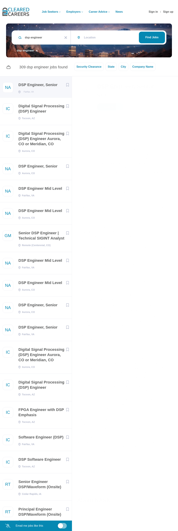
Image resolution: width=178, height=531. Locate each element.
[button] (170, 107)
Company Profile (89, 515)
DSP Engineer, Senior (38, 85)
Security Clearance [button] (89, 66)
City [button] (123, 66)
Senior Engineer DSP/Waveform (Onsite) (39, 485)
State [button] (111, 66)
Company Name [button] (142, 66)
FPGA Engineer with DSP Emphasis (41, 413)
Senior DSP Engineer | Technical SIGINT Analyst (41, 236)
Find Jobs (152, 37)
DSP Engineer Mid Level (40, 189)
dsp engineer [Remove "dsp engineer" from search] (25, 50)
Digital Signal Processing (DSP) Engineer (41, 109)
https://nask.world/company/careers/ (99, 381)
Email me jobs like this (29, 525)
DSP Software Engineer (39, 460)
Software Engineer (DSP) (40, 438)
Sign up (168, 11)
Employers (73, 11)
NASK (102, 95)
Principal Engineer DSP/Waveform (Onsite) (39, 513)
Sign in (153, 11)
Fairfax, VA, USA (87, 123)
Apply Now (110, 107)
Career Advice (98, 11)
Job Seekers (50, 11)
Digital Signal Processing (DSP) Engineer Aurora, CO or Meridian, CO (41, 139)
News (119, 11)
